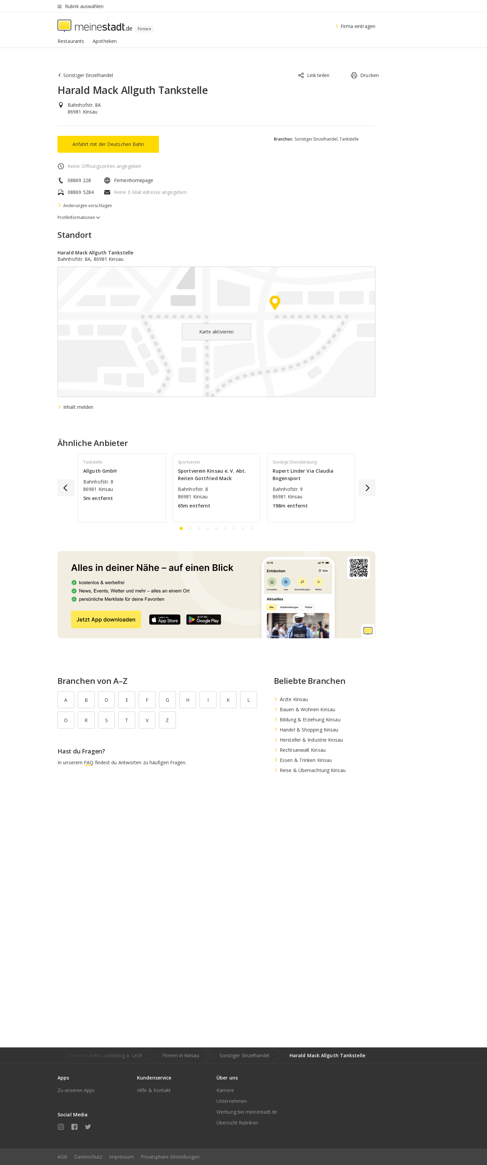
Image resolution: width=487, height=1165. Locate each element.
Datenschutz (88, 1157)
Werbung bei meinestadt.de (246, 1112)
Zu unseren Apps (76, 1090)
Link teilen (313, 75)
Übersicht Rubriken (237, 1122)
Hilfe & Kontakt (154, 1090)
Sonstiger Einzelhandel (244, 1055)
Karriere (225, 1090)
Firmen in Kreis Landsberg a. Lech (104, 1055)
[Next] (366, 487)
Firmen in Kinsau (180, 1055)
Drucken (364, 75)
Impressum (121, 1157)
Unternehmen (231, 1101)
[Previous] (65, 487)
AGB (62, 1157)
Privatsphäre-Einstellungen (170, 1157)
